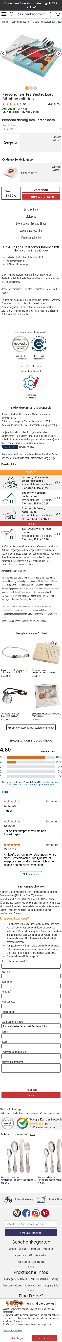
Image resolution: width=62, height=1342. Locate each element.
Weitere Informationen (12, 1061)
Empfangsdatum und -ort (13, 1051)
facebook (26, 1213)
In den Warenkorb (41, 197)
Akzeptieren (44, 1338)
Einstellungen (17, 1338)
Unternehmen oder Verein (13, 961)
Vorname (5, 991)
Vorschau (41, 190)
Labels (38, 366)
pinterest (45, 1213)
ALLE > (32, 1134)
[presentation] (31, 1080)
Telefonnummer (8, 1011)
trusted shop (17, 1213)
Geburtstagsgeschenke (29, 1112)
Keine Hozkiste (29, 172)
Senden (31, 1095)
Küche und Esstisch (8, 1112)
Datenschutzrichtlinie (12, 1330)
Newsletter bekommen (31, 1232)
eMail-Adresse (8, 1001)
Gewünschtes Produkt (12, 1021)
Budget (4, 1041)
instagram (36, 1213)
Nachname (6, 981)
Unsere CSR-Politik (26, 366)
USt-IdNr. (5, 971)
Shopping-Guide (51, 1285)
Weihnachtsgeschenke (50, 1112)
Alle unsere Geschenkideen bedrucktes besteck (31, 727)
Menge (4, 1031)
